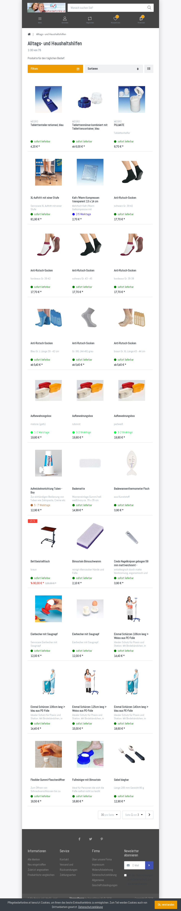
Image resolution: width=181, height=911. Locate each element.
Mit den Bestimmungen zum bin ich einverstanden (140, 879)
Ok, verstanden (166, 904)
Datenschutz (140, 879)
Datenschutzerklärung (90, 907)
